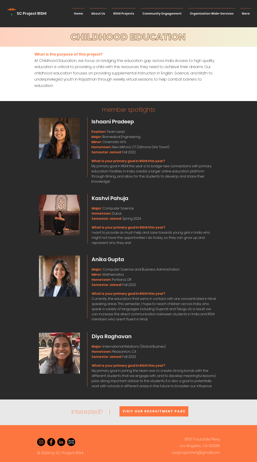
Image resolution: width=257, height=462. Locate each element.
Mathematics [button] (113, 274)
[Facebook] (51, 442)
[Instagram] (41, 442)
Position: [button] (98, 131)
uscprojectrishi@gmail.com (196, 452)
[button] (106, 131)
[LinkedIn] (61, 442)
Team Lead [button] (116, 131)
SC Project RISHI (32, 13)
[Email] (71, 442)
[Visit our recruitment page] (153, 411)
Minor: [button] (96, 142)
